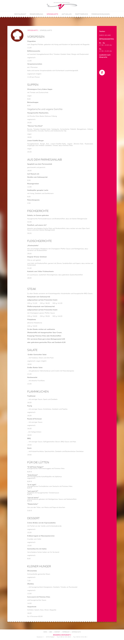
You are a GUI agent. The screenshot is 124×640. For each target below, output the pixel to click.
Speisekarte (52, 14)
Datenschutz (76, 632)
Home (45, 632)
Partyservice (81, 14)
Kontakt (57, 632)
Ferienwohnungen (100, 14)
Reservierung (36, 14)
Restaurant (20, 14)
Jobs (50, 632)
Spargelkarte (46, 30)
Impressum (66, 632)
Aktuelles (67, 14)
